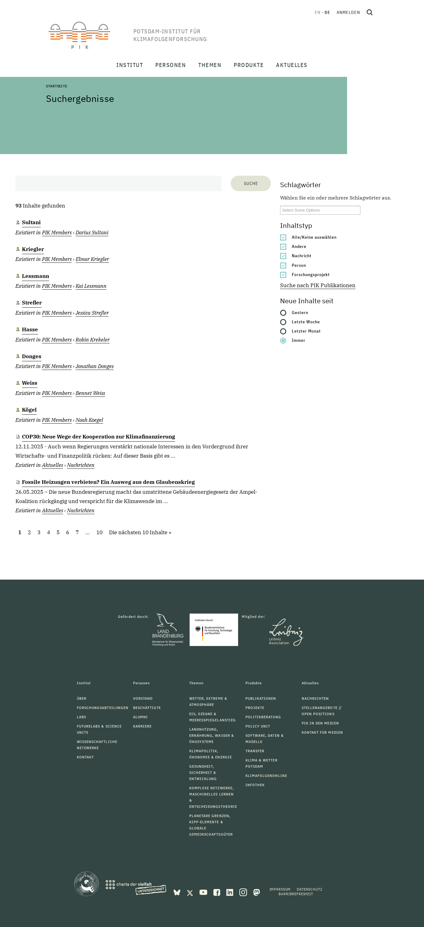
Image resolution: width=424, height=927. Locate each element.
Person (299, 265)
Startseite (56, 86)
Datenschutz (309, 889)
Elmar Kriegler (92, 259)
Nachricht (302, 255)
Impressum (280, 889)
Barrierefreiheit (296, 893)
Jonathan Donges (95, 366)
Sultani (31, 222)
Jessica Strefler (92, 312)
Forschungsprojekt (311, 274)
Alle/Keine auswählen (314, 237)
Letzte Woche (306, 322)
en (318, 12)
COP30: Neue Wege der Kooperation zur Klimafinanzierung (98, 436)
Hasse (30, 329)
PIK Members (57, 232)
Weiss (29, 383)
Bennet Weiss (90, 393)
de (327, 12)
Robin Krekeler (93, 339)
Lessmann (35, 276)
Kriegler (33, 249)
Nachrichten (80, 465)
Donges (31, 356)
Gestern (300, 312)
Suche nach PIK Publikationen (317, 285)
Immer (298, 340)
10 (99, 532)
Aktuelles (52, 465)
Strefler (32, 302)
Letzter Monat (306, 331)
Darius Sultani (92, 232)
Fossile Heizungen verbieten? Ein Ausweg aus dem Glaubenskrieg (108, 482)
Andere (299, 246)
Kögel (29, 409)
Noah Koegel (89, 420)
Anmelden (348, 12)
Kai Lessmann (91, 286)
